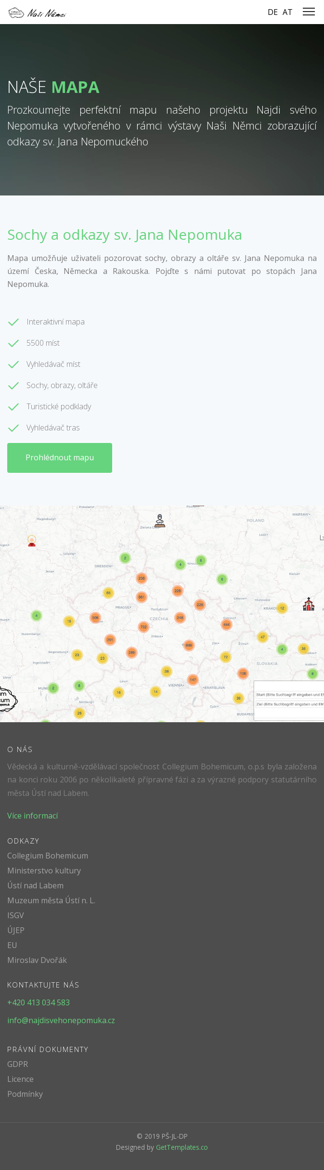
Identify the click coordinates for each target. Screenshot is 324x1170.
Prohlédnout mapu (60, 457)
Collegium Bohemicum (47, 855)
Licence (20, 1079)
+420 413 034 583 (38, 1002)
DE (273, 12)
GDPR (17, 1064)
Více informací (32, 815)
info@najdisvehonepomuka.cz (61, 1020)
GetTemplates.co (182, 1147)
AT (288, 12)
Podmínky (25, 1094)
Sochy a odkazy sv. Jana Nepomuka (124, 234)
